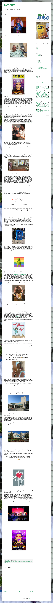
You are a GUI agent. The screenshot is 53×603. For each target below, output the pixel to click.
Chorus (13, 561)
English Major (40, 96)
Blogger (30, 598)
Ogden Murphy (40, 98)
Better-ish (39, 69)
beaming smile (18, 316)
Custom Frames (40, 72)
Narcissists (38, 109)
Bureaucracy (45, 102)
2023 (38, 49)
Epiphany (43, 104)
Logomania (47, 98)
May (38, 59)
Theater (37, 100)
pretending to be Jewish (28, 122)
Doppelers (38, 102)
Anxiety (7, 561)
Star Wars (38, 111)
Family (37, 86)
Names (38, 105)
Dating (39, 104)
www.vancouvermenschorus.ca (17, 527)
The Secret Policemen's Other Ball (42, 68)
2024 (38, 48)
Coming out (47, 103)
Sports (42, 109)
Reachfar (10, 5)
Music (27, 561)
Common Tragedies (40, 67)
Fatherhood (16, 561)
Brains (9, 561)
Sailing (41, 111)
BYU (46, 101)
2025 (38, 47)
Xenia (47, 109)
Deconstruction (38, 110)
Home (19, 591)
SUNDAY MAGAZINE (40, 82)
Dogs (48, 97)
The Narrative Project (26, 217)
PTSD (7, 562)
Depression (38, 101)
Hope (41, 97)
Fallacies (48, 106)
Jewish (42, 105)
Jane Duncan (44, 107)
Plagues (5, 562)
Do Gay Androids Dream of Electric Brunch (20, 274)
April (38, 60)
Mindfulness (24, 561)
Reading (47, 95)
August (39, 56)
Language (37, 94)
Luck (48, 110)
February (39, 73)
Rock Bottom (46, 105)
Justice (44, 93)
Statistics (42, 110)
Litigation (45, 96)
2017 (38, 78)
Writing (9, 562)
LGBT (18, 561)
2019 (38, 76)
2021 (38, 52)
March (39, 61)
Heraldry (45, 110)
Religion (39, 107)
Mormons (42, 95)
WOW (48, 107)
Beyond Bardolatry (40, 63)
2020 (38, 53)
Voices (45, 109)
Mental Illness (21, 561)
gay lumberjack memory (11, 499)
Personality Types (30, 561)
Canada (11, 561)
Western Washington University (40, 106)
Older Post (31, 591)
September (39, 55)
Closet (37, 97)
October (39, 54)
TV (42, 101)
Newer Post (5, 591)
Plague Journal (44, 100)
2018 (38, 77)
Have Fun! (39, 62)
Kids (45, 91)
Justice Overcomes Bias (41, 66)
